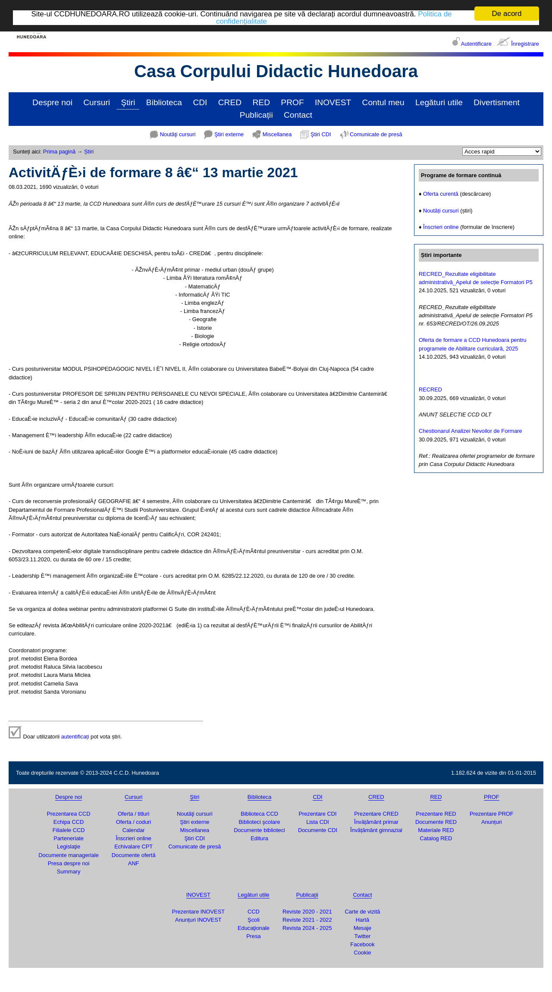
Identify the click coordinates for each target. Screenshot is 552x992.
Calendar (133, 830)
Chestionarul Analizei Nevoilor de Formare (470, 431)
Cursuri (96, 102)
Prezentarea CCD (69, 813)
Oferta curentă (440, 194)
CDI (200, 102)
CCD (254, 911)
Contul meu (383, 102)
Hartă (362, 920)
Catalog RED (436, 838)
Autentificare (476, 44)
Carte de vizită (362, 911)
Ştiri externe (229, 134)
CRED (230, 102)
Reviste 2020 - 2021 (307, 911)
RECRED (430, 389)
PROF (292, 102)
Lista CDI (317, 822)
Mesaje (362, 928)
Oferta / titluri (133, 813)
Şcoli (254, 920)
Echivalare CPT (133, 846)
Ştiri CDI (320, 134)
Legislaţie (68, 846)
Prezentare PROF (492, 813)
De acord (507, 13)
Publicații (256, 114)
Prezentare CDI (317, 813)
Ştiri (128, 102)
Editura (259, 838)
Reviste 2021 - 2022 (307, 920)
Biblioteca (164, 102)
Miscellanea (277, 134)
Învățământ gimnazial (376, 830)
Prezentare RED (436, 813)
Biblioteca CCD (259, 813)
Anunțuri (491, 822)
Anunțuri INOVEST (198, 920)
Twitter (362, 936)
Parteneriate (68, 838)
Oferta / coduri (133, 822)
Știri (89, 151)
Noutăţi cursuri (178, 134)
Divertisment (497, 102)
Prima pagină (59, 151)
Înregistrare (525, 44)
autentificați (75, 736)
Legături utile (439, 102)
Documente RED (436, 822)
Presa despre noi (69, 863)
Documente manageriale (68, 855)
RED (261, 102)
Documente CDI (317, 830)
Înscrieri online (441, 227)
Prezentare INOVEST (198, 911)
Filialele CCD (69, 830)
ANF (133, 863)
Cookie (362, 952)
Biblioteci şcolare (259, 822)
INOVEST (333, 102)
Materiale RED (436, 830)
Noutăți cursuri (441, 210)
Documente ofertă (134, 855)
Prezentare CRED (376, 813)
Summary (69, 871)
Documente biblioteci (259, 830)
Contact (298, 114)
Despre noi (52, 102)
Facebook (362, 944)
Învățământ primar (376, 822)
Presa (253, 936)
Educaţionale (254, 928)
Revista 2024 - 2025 (307, 928)
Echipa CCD (68, 822)
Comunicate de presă (376, 134)
